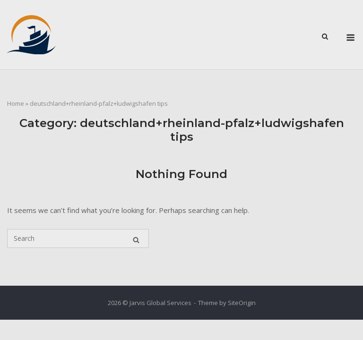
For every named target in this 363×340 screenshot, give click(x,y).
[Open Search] (325, 36)
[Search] (136, 238)
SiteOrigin (242, 302)
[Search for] (78, 238)
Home (15, 103)
